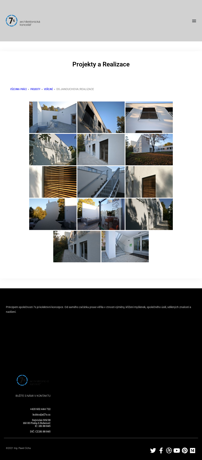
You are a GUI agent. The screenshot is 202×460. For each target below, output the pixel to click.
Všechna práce (18, 89)
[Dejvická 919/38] (101, 341)
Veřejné (48, 89)
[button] (194, 21)
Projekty (35, 89)
